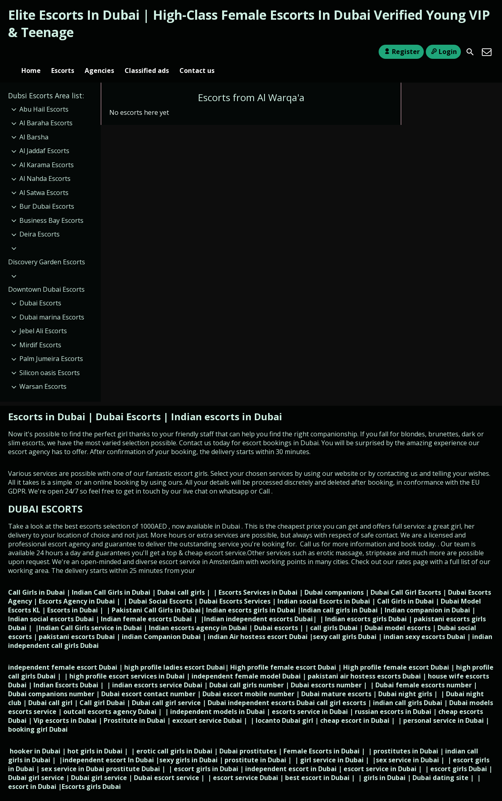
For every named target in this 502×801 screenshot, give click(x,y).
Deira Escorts (39, 221)
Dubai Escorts (40, 289)
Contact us (197, 52)
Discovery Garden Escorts (46, 248)
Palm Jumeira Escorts (51, 345)
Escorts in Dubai (48, 403)
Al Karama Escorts (46, 151)
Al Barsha (33, 123)
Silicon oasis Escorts (49, 359)
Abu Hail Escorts (44, 95)
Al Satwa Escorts (44, 179)
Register (401, 51)
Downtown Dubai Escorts (46, 276)
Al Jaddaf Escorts (44, 137)
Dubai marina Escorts (51, 303)
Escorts (62, 52)
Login (443, 51)
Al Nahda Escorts (45, 165)
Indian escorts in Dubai (226, 403)
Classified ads (147, 52)
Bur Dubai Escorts (46, 193)
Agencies (99, 52)
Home (31, 52)
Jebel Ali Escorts (43, 317)
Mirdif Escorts (40, 331)
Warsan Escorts (43, 373)
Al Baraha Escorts (46, 109)
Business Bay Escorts (51, 207)
